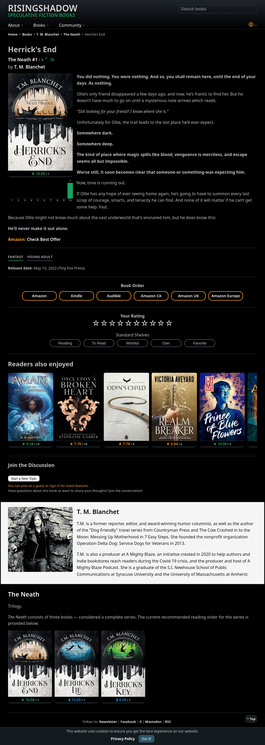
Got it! (146, 739)
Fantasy (16, 256)
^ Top (251, 718)
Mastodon (153, 721)
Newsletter (108, 721)
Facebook (128, 721)
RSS (168, 721)
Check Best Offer (44, 239)
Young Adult (40, 256)
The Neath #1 (23, 59)
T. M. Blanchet (29, 67)
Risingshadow (42, 10)
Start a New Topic (24, 478)
